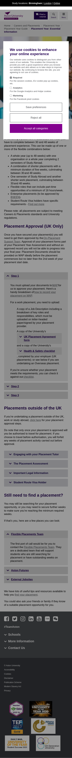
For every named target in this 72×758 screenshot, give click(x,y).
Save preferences (36, 107)
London (48, 3)
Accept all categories (36, 128)
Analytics (18, 88)
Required (17, 77)
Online (56, 3)
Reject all (36, 117)
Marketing (18, 95)
